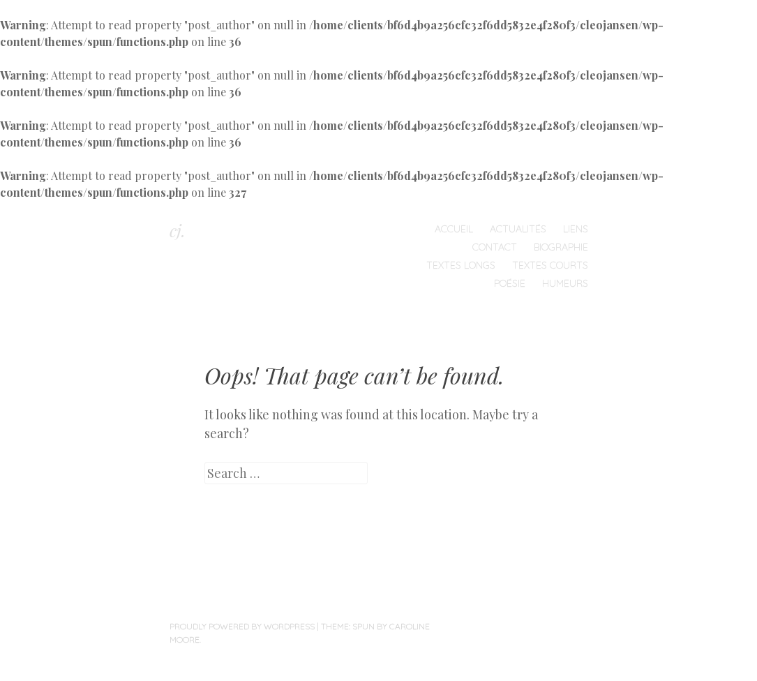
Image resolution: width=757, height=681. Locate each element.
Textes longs (460, 265)
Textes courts (550, 265)
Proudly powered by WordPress (242, 626)
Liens (575, 229)
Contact (494, 247)
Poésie (509, 283)
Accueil (454, 229)
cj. (178, 230)
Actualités (518, 229)
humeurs (565, 283)
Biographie (561, 247)
